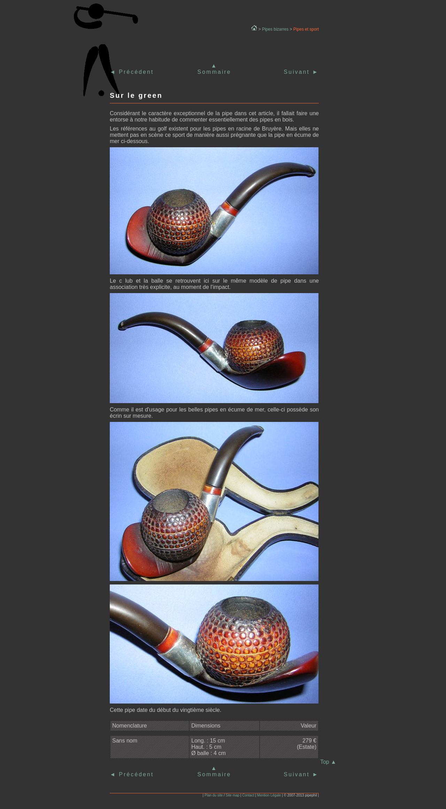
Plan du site (214, 795)
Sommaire (214, 72)
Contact (248, 795)
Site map (232, 795)
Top (328, 762)
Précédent (135, 72)
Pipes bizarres (275, 29)
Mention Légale (269, 795)
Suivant (301, 72)
